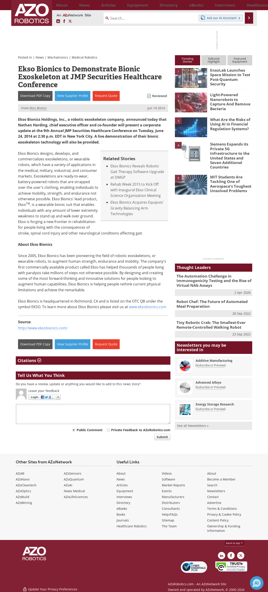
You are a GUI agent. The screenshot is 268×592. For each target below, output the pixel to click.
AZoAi (68, 485)
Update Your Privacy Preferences (50, 586)
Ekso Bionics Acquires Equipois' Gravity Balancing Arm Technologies (137, 208)
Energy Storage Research (215, 393)
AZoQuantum (74, 479)
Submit (162, 437)
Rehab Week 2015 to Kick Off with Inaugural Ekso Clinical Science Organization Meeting (135, 190)
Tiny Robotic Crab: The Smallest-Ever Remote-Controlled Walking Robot (207, 314)
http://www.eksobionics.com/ (43, 328)
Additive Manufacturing (214, 349)
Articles (122, 485)
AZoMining (24, 503)
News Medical (74, 491)
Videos (167, 473)
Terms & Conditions (222, 508)
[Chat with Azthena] (256, 583)
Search (212, 485)
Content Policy (218, 520)
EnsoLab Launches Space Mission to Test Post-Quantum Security (231, 74)
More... (247, 5)
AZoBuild (22, 497)
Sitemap (168, 520)
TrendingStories (187, 60)
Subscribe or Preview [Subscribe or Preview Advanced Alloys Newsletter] (210, 376)
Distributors (171, 503)
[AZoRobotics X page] (70, 21)
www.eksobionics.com (147, 306)
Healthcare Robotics (132, 526)
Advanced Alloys (208, 371)
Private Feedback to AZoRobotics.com (140, 430)
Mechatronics (58, 57)
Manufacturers (173, 497)
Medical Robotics (84, 57)
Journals (123, 520)
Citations (29, 360)
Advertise (214, 503)
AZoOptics (23, 491)
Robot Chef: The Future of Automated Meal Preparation (213, 294)
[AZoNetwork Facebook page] (64, 21)
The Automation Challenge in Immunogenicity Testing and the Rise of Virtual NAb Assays (210, 272)
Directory (123, 503)
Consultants (171, 508)
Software (168, 479)
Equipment (125, 491)
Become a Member (221, 479)
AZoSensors (72, 473)
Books (121, 514)
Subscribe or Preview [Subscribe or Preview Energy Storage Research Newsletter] (210, 398)
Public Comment (90, 430)
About (121, 473)
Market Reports (173, 485)
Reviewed (159, 96)
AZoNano (23, 479)
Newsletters (216, 491)
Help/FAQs (170, 514)
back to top (234, 543)
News (40, 57)
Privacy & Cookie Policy (224, 514)
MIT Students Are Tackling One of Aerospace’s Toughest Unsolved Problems (228, 175)
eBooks (122, 508)
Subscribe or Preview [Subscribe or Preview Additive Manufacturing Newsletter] (210, 354)
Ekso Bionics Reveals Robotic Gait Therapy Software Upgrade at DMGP (137, 172)
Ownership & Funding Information (223, 528)
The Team (169, 526)
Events (167, 491)
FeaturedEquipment (239, 60)
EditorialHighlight (214, 60)
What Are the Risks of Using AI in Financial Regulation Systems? (228, 123)
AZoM (20, 473)
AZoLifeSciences (76, 497)
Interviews (124, 497)
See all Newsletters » (192, 414)
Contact (213, 497)
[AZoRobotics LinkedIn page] (58, 21)
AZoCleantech (26, 485)
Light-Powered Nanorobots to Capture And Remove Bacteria (230, 98)
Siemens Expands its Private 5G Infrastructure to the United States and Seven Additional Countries (231, 152)
